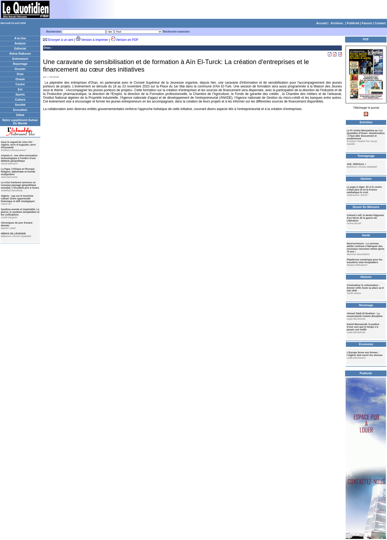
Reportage (20, 63)
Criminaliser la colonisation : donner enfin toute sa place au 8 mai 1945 (365, 288)
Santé (366, 235)
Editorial (20, 48)
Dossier (20, 68)
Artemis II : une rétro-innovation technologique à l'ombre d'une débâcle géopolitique (19, 158)
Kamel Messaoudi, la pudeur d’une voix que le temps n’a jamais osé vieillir (363, 327)
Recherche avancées (176, 31)
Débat (20, 115)
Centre (20, 84)
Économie (366, 344)
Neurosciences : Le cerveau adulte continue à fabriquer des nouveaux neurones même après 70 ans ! (365, 247)
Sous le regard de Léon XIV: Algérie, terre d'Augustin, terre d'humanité (18, 145)
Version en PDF (127, 40)
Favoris (367, 23)
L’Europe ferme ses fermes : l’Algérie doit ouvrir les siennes (365, 354)
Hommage (366, 305)
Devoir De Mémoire (366, 207)
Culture (20, 99)
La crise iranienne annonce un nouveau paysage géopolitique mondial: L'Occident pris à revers (20, 185)
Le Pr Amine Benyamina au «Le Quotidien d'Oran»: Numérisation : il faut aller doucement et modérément (366, 134)
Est (20, 89)
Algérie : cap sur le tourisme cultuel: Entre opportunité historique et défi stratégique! (18, 199)
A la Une (20, 38)
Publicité (353, 23)
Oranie (20, 79)
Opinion (366, 178)
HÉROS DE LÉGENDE (13, 233)
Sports (20, 94)
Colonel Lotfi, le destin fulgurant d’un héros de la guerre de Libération (365, 218)
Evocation (20, 109)
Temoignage (366, 155)
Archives (337, 23)
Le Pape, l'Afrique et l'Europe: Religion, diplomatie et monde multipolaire (18, 172)
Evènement (20, 58)
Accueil (321, 23)
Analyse (20, 43)
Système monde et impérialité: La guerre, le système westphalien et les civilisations (20, 212)
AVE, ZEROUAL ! (356, 164)
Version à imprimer (94, 40)
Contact (380, 23)
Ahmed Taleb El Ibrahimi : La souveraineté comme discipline (365, 314)
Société (20, 104)
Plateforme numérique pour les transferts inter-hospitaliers (364, 261)
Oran (20, 74)
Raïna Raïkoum (20, 53)
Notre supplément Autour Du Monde (20, 121)
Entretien (366, 122)
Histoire (366, 276)
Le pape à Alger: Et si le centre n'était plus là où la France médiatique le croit (364, 190)
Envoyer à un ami (60, 40)
